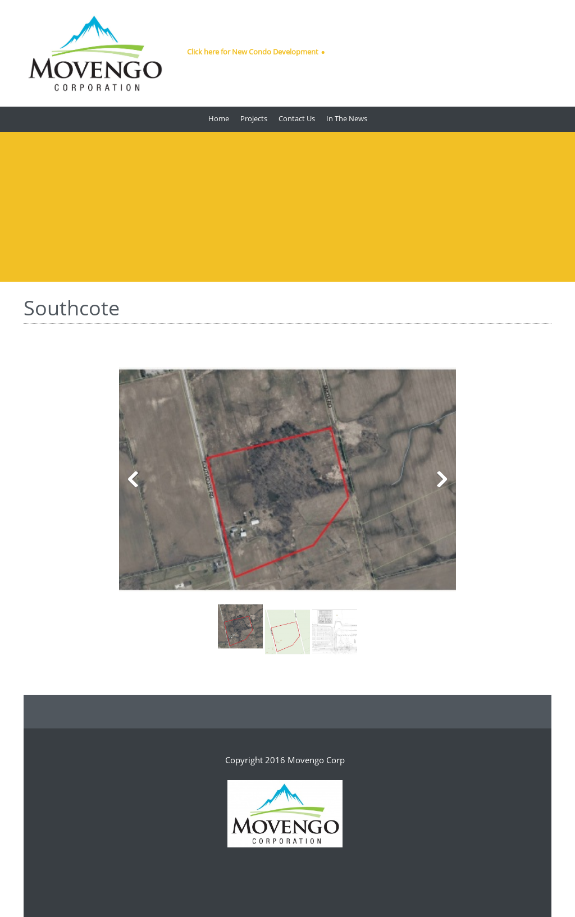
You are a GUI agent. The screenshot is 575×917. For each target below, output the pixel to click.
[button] (287, 482)
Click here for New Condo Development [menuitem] (252, 52)
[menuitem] (219, 119)
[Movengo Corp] (95, 53)
